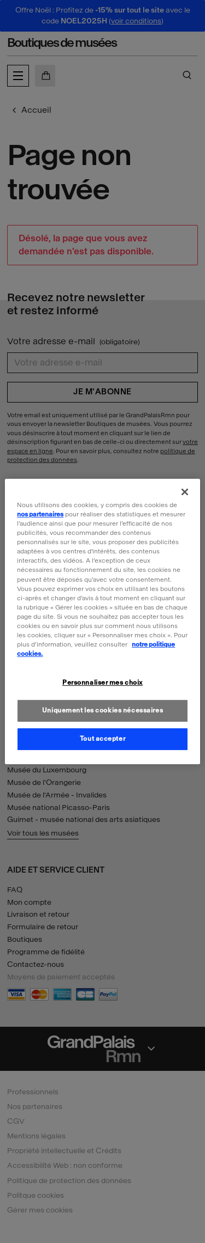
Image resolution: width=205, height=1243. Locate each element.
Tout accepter (102, 738)
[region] (102, 621)
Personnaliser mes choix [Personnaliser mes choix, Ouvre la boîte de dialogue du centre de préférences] (102, 682)
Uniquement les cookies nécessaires (102, 710)
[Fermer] (185, 492)
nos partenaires (40, 514)
